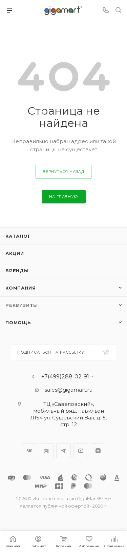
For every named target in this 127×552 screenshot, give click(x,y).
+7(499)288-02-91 (65, 376)
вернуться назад (63, 171)
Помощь (18, 322)
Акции (14, 253)
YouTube (80, 450)
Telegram (63, 450)
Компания (20, 288)
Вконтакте (29, 450)
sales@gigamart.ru (68, 390)
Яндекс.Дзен (98, 450)
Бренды (17, 270)
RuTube (46, 450)
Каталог (18, 236)
